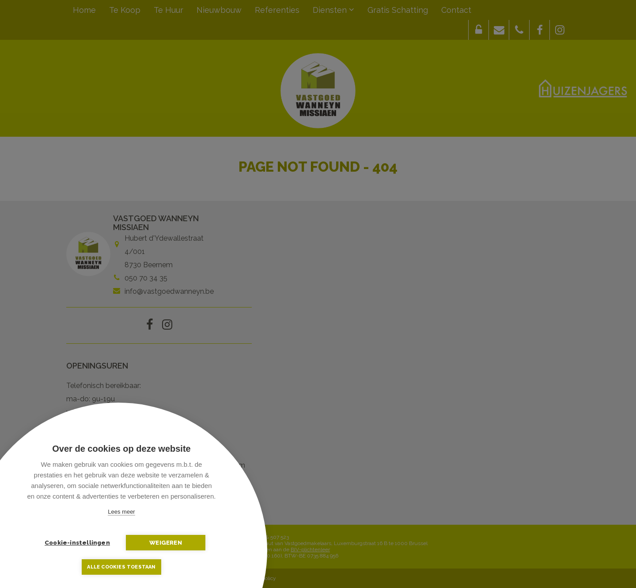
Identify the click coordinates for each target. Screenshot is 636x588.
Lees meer (121, 511)
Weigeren (165, 542)
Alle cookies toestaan (121, 567)
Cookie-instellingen (77, 542)
